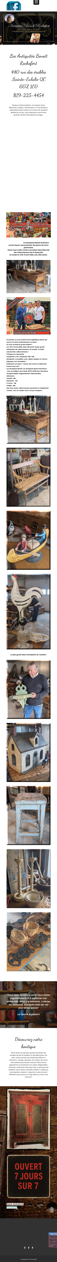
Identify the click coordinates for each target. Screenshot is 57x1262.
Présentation (11, 1207)
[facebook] (25, 1247)
